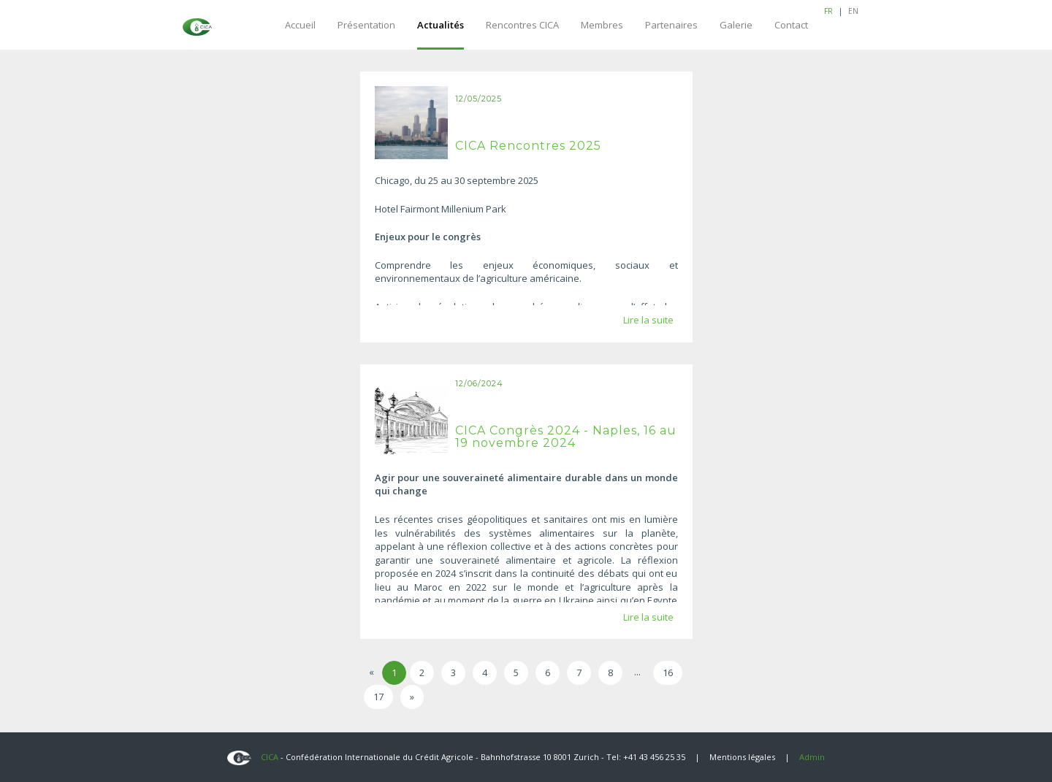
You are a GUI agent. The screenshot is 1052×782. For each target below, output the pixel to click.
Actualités (440, 24)
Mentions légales (742, 756)
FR (828, 11)
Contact (791, 24)
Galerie (736, 24)
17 (378, 696)
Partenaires (671, 24)
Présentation (366, 24)
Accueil (300, 24)
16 (668, 672)
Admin (812, 756)
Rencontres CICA (522, 24)
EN (853, 11)
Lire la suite (648, 319)
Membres (602, 24)
